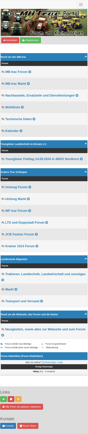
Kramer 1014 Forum (20, 246)
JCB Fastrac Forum (19, 234)
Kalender (12, 131)
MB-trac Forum (16, 72)
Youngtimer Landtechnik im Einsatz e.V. (24, 144)
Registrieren (30, 40)
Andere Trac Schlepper (14, 172)
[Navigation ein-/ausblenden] (81, 4)
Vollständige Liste (52, 362)
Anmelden (10, 40)
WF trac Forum (16, 210)
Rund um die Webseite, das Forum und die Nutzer (29, 314)
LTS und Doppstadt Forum (25, 222)
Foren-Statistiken (32, 356)
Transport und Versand (22, 301)
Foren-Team (28, 425)
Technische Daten (18, 119)
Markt (9, 289)
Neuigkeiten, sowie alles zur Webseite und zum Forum (45, 329)
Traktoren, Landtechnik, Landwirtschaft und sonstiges (45, 274)
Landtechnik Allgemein (14, 259)
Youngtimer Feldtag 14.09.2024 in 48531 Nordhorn (42, 159)
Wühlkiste (12, 107)
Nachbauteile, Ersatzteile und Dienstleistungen (40, 95)
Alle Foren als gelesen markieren (21, 406)
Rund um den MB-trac (13, 57)
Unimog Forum (16, 187)
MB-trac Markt (15, 83)
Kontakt (8, 425)
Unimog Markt (15, 199)
